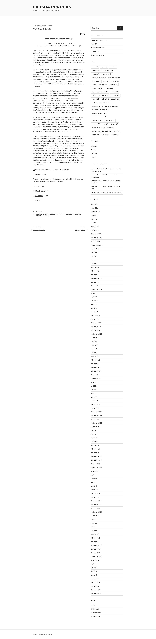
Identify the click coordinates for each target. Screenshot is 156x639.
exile (56, 214)
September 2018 (96, 512)
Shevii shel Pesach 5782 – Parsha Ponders (105, 169)
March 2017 (94, 579)
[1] (72, 39)
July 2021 (93, 386)
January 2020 (95, 453)
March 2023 (94, 312)
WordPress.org (96, 616)
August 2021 (95, 382)
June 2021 (94, 389)
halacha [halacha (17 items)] (103, 85)
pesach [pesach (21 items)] (115, 99)
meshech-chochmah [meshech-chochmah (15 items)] (100, 92)
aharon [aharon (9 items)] (95, 67)
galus (62, 214)
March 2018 (94, 534)
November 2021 (96, 371)
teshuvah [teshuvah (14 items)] (106, 131)
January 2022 (95, 364)
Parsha (39, 211)
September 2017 (96, 556)
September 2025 (96, 212)
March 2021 (94, 401)
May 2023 (94, 304)
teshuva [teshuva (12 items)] (96, 131)
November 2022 (96, 326)
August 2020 (95, 427)
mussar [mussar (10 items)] (95, 99)
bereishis (40, 214)
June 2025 (94, 215)
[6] (43, 103)
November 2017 (96, 549)
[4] (70, 79)
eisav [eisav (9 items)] (105, 81)
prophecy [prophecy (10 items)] (96, 102)
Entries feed (95, 609)
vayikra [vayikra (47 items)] (95, 135)
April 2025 (94, 223)
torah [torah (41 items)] (117, 131)
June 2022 (94, 345)
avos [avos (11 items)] (113, 67)
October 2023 (95, 286)
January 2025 (95, 230)
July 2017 (93, 564)
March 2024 (95, 267)
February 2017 (95, 582)
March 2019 (94, 490)
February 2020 (95, 449)
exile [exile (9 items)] (94, 85)
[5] (42, 98)
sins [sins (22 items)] (105, 124)
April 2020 (94, 441)
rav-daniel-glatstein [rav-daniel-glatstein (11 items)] (99, 113)
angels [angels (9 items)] (104, 67)
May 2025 (94, 219)
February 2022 (95, 360)
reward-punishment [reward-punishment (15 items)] (99, 117)
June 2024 (94, 256)
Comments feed (96, 613)
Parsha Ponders (52, 7)
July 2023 (94, 297)
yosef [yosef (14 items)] (115, 135)
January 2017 (95, 586)
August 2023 (95, 293)
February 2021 (95, 404)
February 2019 (95, 493)
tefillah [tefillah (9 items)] (110, 127)
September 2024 (96, 245)
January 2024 (95, 275)
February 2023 (95, 315)
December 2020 (96, 412)
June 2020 (94, 434)
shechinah (40, 215)
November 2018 (96, 504)
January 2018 (95, 542)
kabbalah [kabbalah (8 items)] (113, 85)
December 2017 (96, 545)
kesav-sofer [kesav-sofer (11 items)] (97, 88)
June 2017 (94, 567)
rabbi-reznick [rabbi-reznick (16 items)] (97, 106)
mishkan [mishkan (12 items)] (96, 95)
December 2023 (96, 278)
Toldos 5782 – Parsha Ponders (101, 192)
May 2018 (94, 527)
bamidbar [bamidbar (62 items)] (96, 70)
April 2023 (94, 308)
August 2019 (95, 471)
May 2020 (94, 438)
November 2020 (96, 415)
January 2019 (95, 497)
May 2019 (94, 482)
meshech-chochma (74, 214)
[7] (77, 112)
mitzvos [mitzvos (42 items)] (106, 95)
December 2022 (96, 323)
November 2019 (96, 460)
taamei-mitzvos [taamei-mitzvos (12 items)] (98, 127)
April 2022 (94, 352)
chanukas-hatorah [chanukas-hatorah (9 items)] (99, 77)
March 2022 (94, 356)
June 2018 (94, 523)
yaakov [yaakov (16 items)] (105, 135)
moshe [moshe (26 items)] (117, 95)
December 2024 (96, 234)
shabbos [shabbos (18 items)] (110, 120)
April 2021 (94, 397)
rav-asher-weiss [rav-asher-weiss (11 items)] (111, 106)
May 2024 (94, 260)
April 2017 (94, 575)
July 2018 (94, 519)
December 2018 (96, 501)
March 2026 (95, 208)
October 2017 (95, 553)
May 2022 (94, 349)
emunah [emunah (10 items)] (115, 81)
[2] (80, 46)
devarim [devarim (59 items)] (96, 81)
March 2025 (95, 226)
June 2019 (94, 478)
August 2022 (95, 338)
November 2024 (96, 237)
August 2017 (95, 560)
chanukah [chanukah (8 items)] (107, 74)
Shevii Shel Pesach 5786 (99, 40)
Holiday (93, 150)
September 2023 (96, 289)
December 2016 (96, 590)
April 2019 (94, 486)
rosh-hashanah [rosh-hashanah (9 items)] (98, 120)
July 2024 (94, 252)
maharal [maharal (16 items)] (109, 88)
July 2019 (94, 475)
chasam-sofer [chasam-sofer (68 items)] (114, 77)
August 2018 (95, 516)
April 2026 (94, 204)
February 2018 (95, 538)
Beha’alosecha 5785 (97, 55)
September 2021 (96, 378)
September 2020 (96, 423)
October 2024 (95, 241)
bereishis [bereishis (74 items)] (96, 74)
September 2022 (96, 334)
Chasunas (94, 146)
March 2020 (95, 445)
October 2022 (95, 330)
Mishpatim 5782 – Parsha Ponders (102, 187)
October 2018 (95, 508)
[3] (48, 77)
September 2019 (96, 467)
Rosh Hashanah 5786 (98, 48)
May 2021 (94, 393)
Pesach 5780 (117, 192)
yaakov (49, 215)
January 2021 (95, 408)
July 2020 (94, 430)
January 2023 (95, 319)
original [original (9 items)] (105, 99)
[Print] (82, 34)
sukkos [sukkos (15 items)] (114, 124)
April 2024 (94, 263)
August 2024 (95, 249)
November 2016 (96, 593)
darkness (49, 214)
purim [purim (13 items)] (106, 102)
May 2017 (94, 571)
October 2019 (95, 464)
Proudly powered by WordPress (42, 634)
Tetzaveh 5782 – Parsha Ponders (102, 181)
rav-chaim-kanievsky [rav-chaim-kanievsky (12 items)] (100, 110)
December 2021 (96, 367)
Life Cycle (94, 153)
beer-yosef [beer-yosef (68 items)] (108, 70)
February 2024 (95, 271)
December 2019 (96, 456)
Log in (93, 605)
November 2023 (96, 282)
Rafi (51, 26)
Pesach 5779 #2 (96, 171)
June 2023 (94, 301)
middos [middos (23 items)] (114, 92)
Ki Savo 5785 (95, 51)
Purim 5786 (94, 44)
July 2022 (94, 341)
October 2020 (95, 419)
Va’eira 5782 (95, 177)
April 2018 (94, 530)
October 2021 (95, 375)
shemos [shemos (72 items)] (96, 124)
